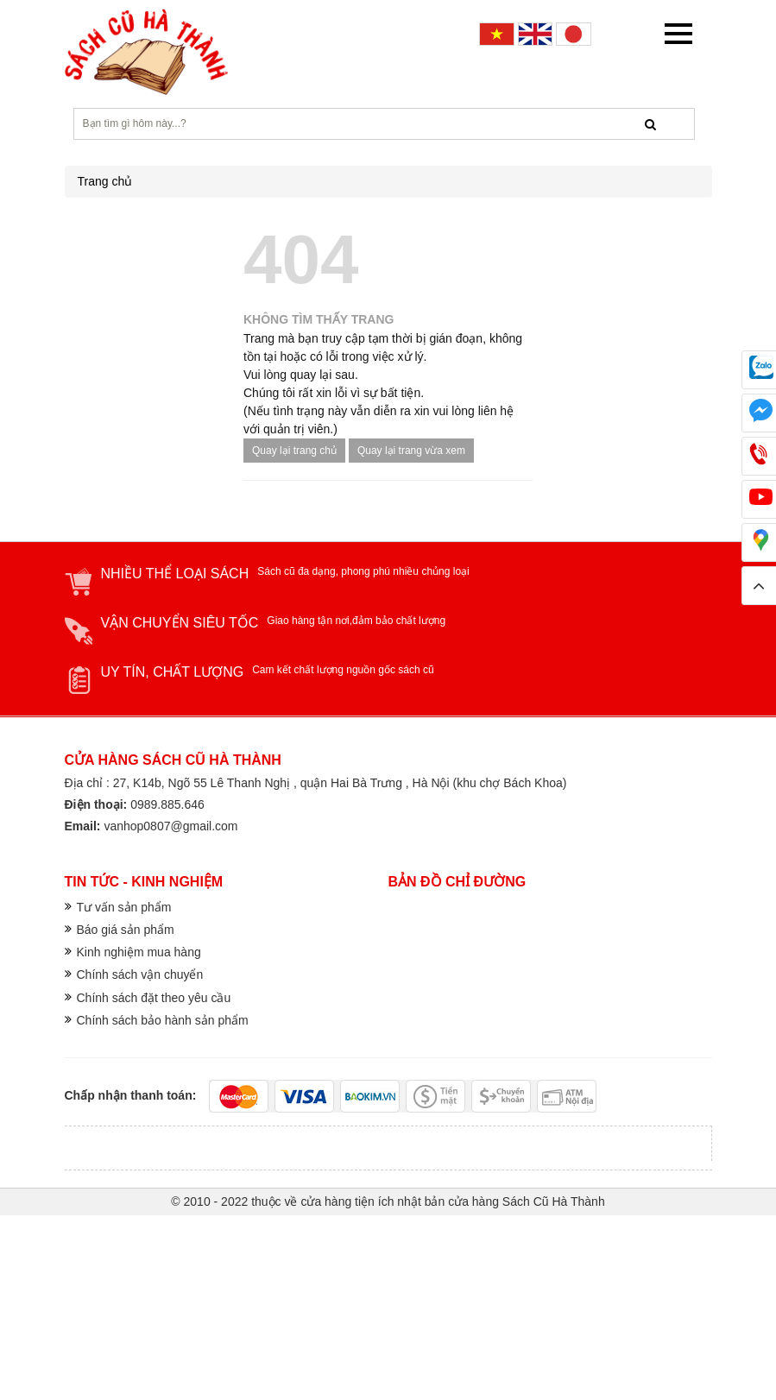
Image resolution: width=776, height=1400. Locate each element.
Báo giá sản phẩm (125, 929)
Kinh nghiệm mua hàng (139, 952)
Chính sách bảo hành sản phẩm (163, 1020)
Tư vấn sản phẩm (124, 907)
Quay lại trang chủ (294, 451)
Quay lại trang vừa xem (411, 451)
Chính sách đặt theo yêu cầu (154, 998)
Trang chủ (105, 181)
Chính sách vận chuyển (140, 974)
